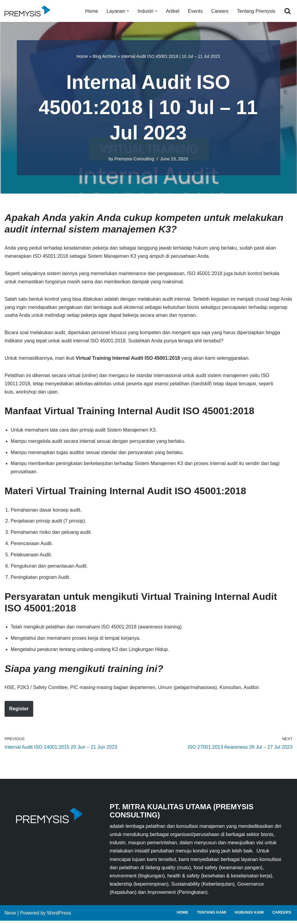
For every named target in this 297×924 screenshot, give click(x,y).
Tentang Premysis (256, 11)
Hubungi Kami (248, 916)
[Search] (287, 11)
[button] (127, 11)
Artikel (172, 11)
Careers (219, 11)
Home (90, 11)
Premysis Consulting (134, 158)
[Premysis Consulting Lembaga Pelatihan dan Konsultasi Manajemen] (29, 10)
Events (194, 11)
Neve (10, 916)
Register (19, 711)
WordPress (59, 916)
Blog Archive (104, 56)
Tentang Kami (211, 916)
